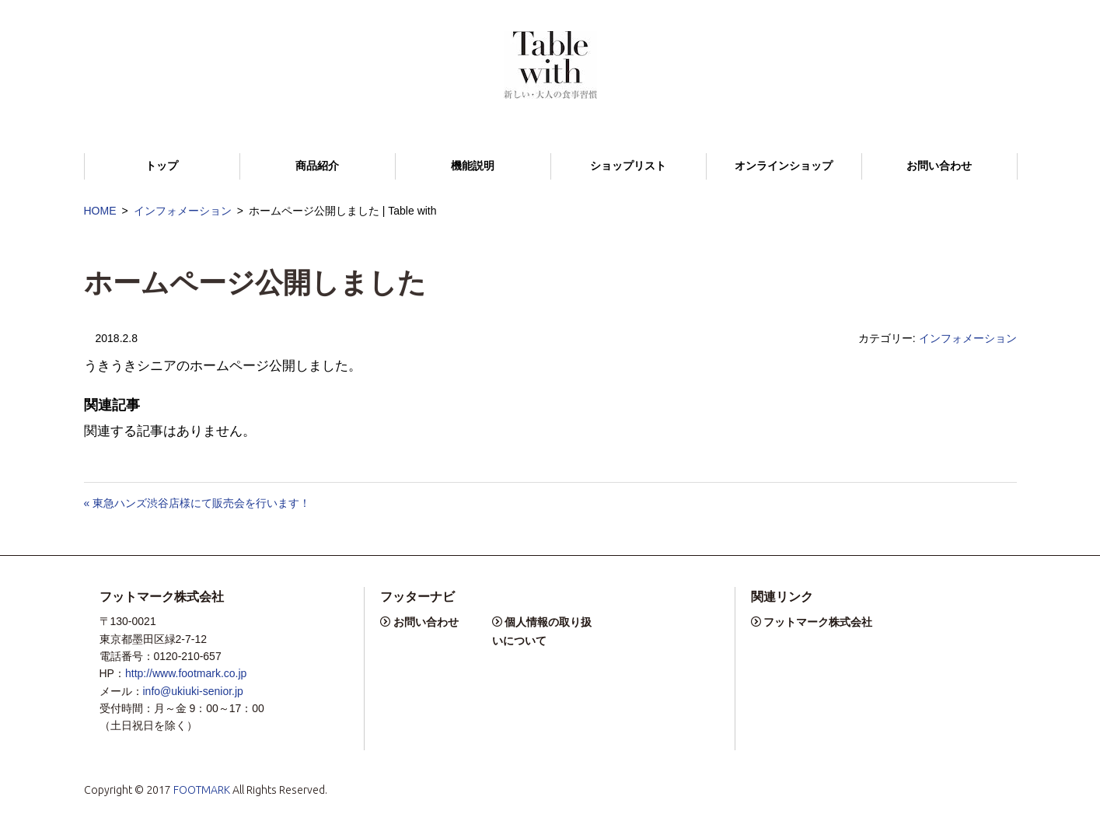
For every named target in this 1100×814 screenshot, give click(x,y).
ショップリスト (628, 166)
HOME (100, 210)
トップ (161, 166)
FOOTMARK (201, 790)
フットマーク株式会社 (817, 622)
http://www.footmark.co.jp (185, 673)
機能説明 (472, 166)
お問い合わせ (939, 166)
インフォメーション (183, 210)
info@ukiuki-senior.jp (193, 691)
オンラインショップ (784, 166)
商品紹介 (317, 166)
